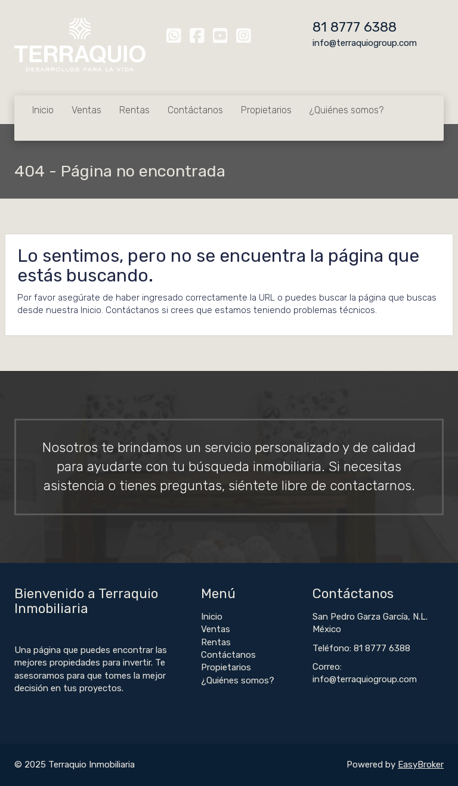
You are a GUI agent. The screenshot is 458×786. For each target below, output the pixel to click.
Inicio (43, 110)
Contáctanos (195, 110)
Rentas (134, 110)
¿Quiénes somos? (346, 110)
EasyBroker (421, 764)
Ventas (86, 110)
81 (321, 27)
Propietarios (266, 110)
